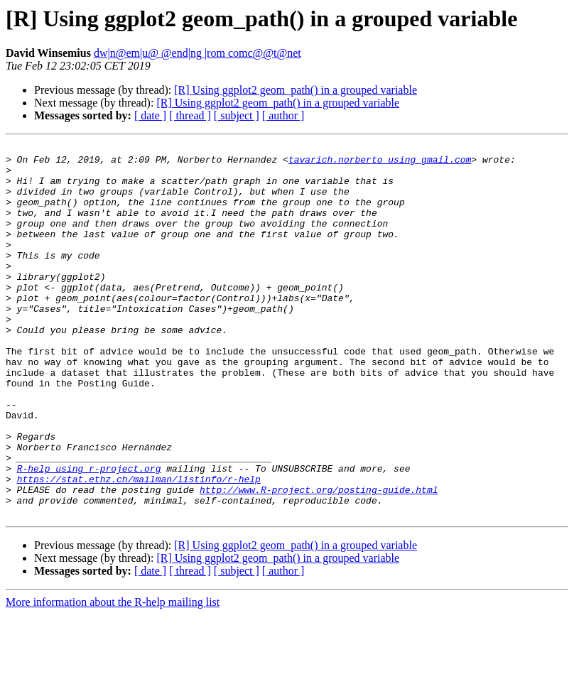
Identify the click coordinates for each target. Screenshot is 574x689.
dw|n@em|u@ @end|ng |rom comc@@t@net (197, 53)
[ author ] (283, 115)
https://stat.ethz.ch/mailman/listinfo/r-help (139, 547)
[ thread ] (190, 115)
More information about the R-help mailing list (113, 677)
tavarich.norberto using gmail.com (379, 163)
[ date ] (150, 115)
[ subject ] (236, 115)
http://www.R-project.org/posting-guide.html (319, 559)
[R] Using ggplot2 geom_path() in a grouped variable (295, 90)
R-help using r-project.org (89, 534)
